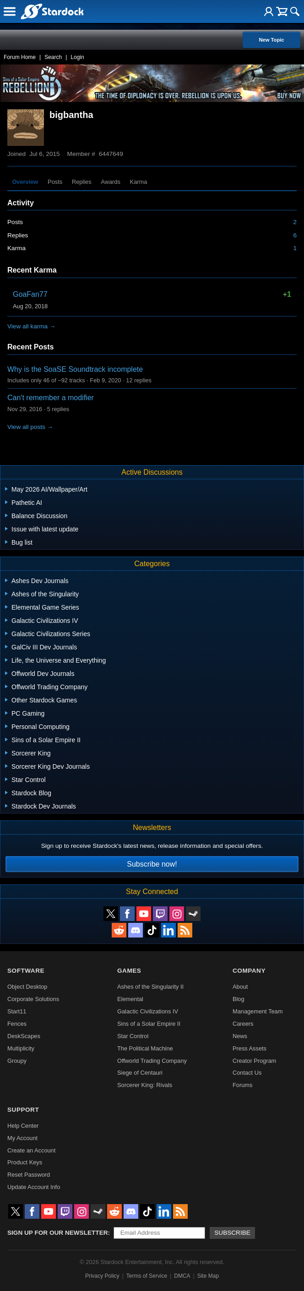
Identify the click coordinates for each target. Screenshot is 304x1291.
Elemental (130, 999)
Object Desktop (27, 986)
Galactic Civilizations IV (147, 1011)
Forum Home (20, 57)
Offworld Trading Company (152, 1060)
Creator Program (254, 1060)
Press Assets (249, 1048)
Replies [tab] (82, 181)
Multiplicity (20, 1048)
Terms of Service (146, 1276)
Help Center (22, 1125)
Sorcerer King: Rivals (144, 1085)
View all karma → (31, 326)
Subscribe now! (152, 864)
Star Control (132, 1036)
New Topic (271, 40)
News (240, 1036)
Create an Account (31, 1150)
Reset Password (28, 1174)
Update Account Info (33, 1187)
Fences (17, 1023)
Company (249, 970)
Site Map (208, 1276)
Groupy (17, 1060)
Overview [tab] (25, 181)
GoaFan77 (30, 294)
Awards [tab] (110, 181)
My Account (22, 1138)
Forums (242, 1085)
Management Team (257, 1011)
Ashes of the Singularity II (150, 986)
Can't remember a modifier (50, 398)
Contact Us (247, 1072)
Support (23, 1109)
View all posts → (30, 426)
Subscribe (232, 1232)
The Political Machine (145, 1048)
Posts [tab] (55, 181)
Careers (243, 1023)
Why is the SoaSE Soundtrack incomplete (75, 369)
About (240, 986)
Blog (238, 999)
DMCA (182, 1276)
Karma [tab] (138, 181)
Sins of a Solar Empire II (148, 1023)
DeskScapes (23, 1036)
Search (53, 57)
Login (77, 57)
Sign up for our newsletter (57, 1232)
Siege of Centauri (140, 1072)
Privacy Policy (102, 1276)
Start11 (16, 1011)
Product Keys (24, 1162)
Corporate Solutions (33, 999)
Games (129, 970)
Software (25, 970)
